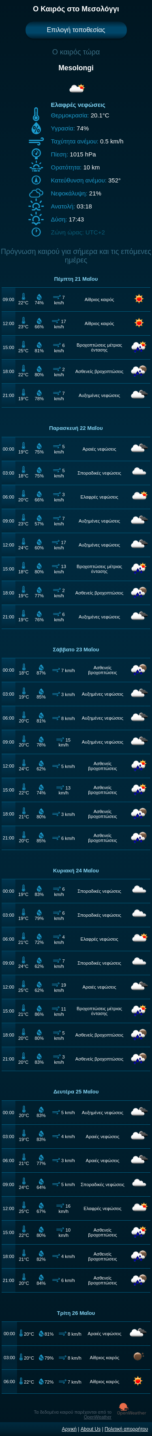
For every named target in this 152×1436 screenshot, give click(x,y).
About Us (91, 1429)
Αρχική (69, 1429)
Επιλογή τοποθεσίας (76, 29)
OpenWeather (97, 1416)
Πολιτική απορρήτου (126, 1429)
